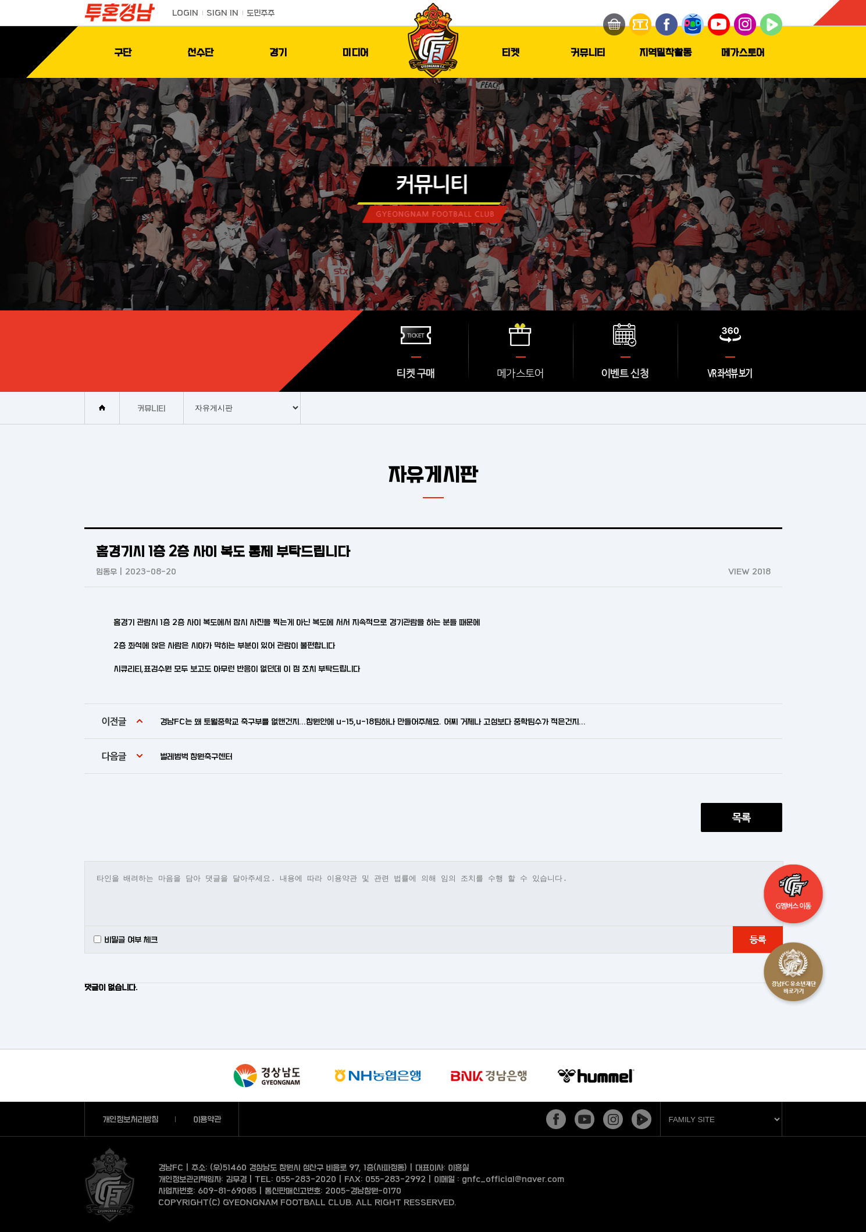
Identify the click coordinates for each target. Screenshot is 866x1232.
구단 (122, 52)
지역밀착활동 (665, 52)
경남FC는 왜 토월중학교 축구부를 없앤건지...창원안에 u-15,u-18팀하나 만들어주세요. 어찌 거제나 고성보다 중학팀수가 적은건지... (373, 721)
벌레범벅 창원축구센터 (196, 756)
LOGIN (185, 12)
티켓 (510, 52)
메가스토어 (743, 52)
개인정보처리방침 (130, 1118)
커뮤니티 (588, 52)
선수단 (200, 52)
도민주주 (261, 12)
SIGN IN (222, 12)
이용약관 (207, 1118)
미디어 (356, 52)
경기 (278, 52)
